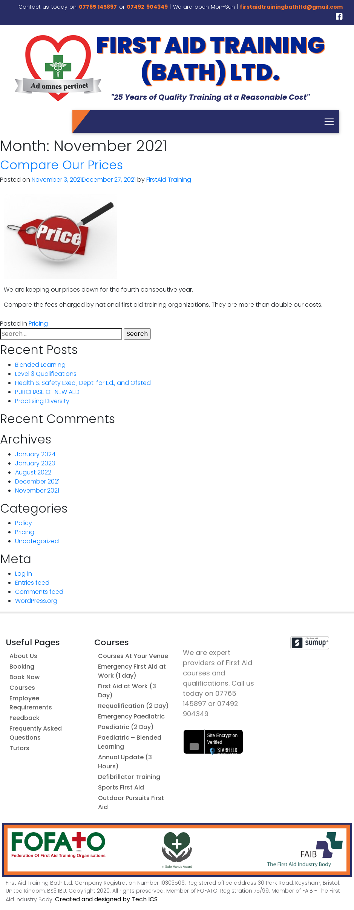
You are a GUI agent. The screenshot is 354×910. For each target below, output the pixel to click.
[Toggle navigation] (329, 121)
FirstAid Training (168, 179)
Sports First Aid (121, 787)
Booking (21, 666)
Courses (22, 687)
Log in (23, 573)
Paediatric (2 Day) (126, 727)
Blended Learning (40, 364)
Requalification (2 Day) (133, 705)
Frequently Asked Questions (35, 733)
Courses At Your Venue (133, 656)
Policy (23, 523)
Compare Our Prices (61, 164)
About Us (23, 656)
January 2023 (35, 463)
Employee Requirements (30, 703)
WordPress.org (36, 600)
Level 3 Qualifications (46, 373)
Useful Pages (33, 642)
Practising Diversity (42, 401)
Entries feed (32, 582)
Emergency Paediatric (131, 716)
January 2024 (35, 454)
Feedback (24, 718)
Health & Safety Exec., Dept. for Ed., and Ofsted (83, 383)
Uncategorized (37, 541)
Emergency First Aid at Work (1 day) (132, 671)
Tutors (19, 748)
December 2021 (37, 481)
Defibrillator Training (129, 776)
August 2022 (33, 472)
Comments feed (39, 591)
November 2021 (37, 490)
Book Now (24, 677)
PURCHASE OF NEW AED (47, 392)
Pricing (38, 323)
